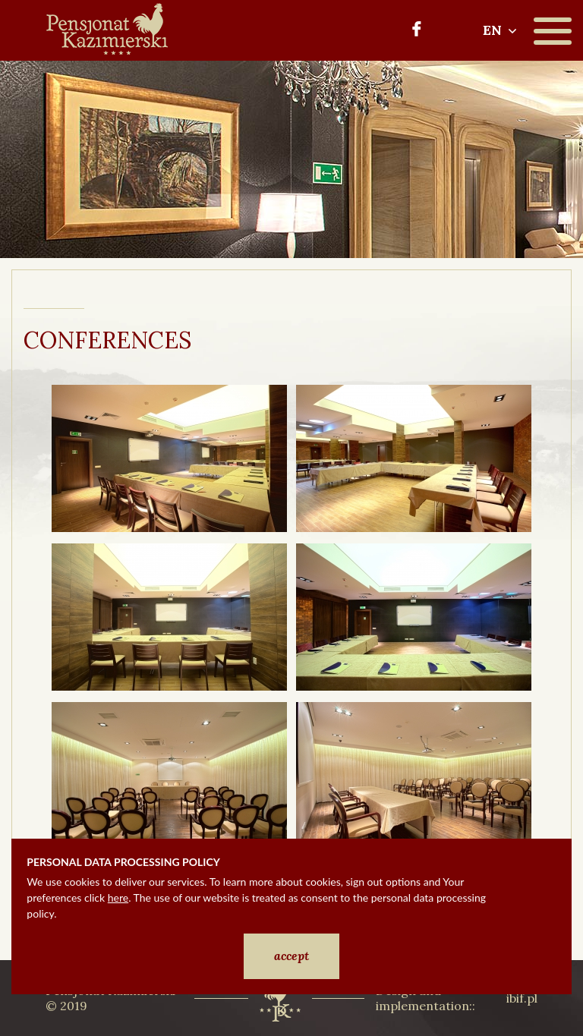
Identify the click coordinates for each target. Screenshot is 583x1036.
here (118, 897)
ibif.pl (521, 998)
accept (291, 955)
